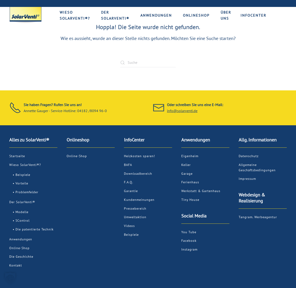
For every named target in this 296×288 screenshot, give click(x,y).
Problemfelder (26, 192)
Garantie (131, 191)
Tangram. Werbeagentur (258, 217)
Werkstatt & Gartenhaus (200, 191)
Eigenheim (189, 156)
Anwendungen (20, 239)
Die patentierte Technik (34, 229)
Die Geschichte (21, 256)
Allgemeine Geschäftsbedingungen (257, 167)
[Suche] (148, 62)
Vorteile (21, 183)
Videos (129, 226)
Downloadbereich (138, 174)
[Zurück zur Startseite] (25, 15)
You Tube (188, 232)
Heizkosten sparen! (139, 156)
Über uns (226, 15)
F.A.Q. (128, 182)
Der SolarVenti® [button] (115, 15)
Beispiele (22, 175)
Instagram (189, 249)
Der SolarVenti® (22, 202)
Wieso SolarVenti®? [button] (75, 15)
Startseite (17, 156)
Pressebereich (135, 208)
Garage (187, 174)
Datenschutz (249, 156)
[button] (10, 278)
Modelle (21, 212)
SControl (22, 220)
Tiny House (190, 200)
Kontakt (15, 265)
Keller (186, 165)
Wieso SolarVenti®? (25, 165)
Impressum (247, 179)
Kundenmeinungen (139, 200)
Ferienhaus (190, 182)
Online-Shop (19, 248)
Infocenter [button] (253, 15)
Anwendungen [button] (156, 15)
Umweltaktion (135, 217)
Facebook (189, 241)
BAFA (128, 165)
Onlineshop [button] (196, 15)
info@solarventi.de (182, 110)
